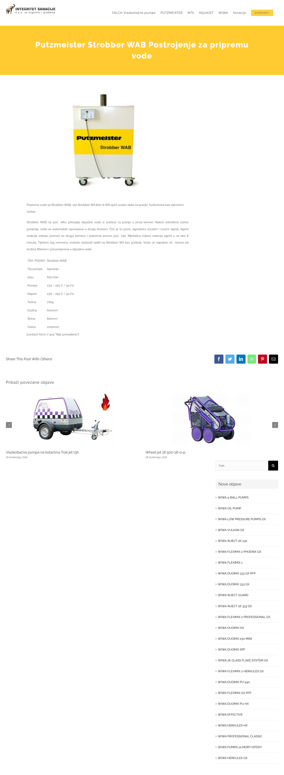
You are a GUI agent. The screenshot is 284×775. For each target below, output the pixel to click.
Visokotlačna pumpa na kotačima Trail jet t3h (42, 452)
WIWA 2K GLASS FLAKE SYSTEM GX (243, 660)
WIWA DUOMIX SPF (231, 649)
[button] (9, 425)
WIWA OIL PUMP (229, 508)
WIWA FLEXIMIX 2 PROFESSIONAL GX (244, 617)
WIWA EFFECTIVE (230, 714)
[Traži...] (242, 466)
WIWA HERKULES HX (233, 725)
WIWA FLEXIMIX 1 (230, 562)
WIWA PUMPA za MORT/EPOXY (240, 747)
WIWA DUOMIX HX (231, 628)
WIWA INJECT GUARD (233, 595)
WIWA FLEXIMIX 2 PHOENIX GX (239, 552)
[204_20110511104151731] (108, 143)
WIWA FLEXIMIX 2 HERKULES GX (241, 671)
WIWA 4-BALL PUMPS (233, 497)
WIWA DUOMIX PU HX (233, 704)
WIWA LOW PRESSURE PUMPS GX (242, 519)
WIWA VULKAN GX (231, 530)
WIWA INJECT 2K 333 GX (235, 606)
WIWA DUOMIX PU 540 (234, 682)
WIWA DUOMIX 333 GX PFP (237, 573)
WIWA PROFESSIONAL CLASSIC (240, 736)
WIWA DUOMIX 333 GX (233, 584)
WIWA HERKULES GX (233, 758)
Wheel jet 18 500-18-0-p (166, 452)
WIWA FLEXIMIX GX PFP (234, 693)
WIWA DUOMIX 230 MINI (235, 639)
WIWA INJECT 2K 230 (232, 541)
